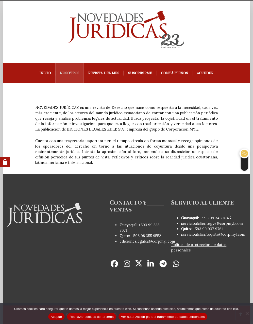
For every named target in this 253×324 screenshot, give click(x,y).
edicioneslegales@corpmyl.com (147, 241)
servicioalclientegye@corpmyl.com (212, 223)
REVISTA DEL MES (103, 73)
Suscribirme (140, 73)
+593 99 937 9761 (207, 229)
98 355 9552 (151, 236)
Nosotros (70, 73)
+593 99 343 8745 (215, 218)
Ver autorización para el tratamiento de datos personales (163, 317)
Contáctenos (174, 73)
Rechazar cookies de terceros (91, 317)
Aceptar (56, 317)
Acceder (205, 73)
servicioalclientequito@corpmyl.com (213, 234)
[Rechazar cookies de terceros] (246, 313)
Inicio (45, 73)
